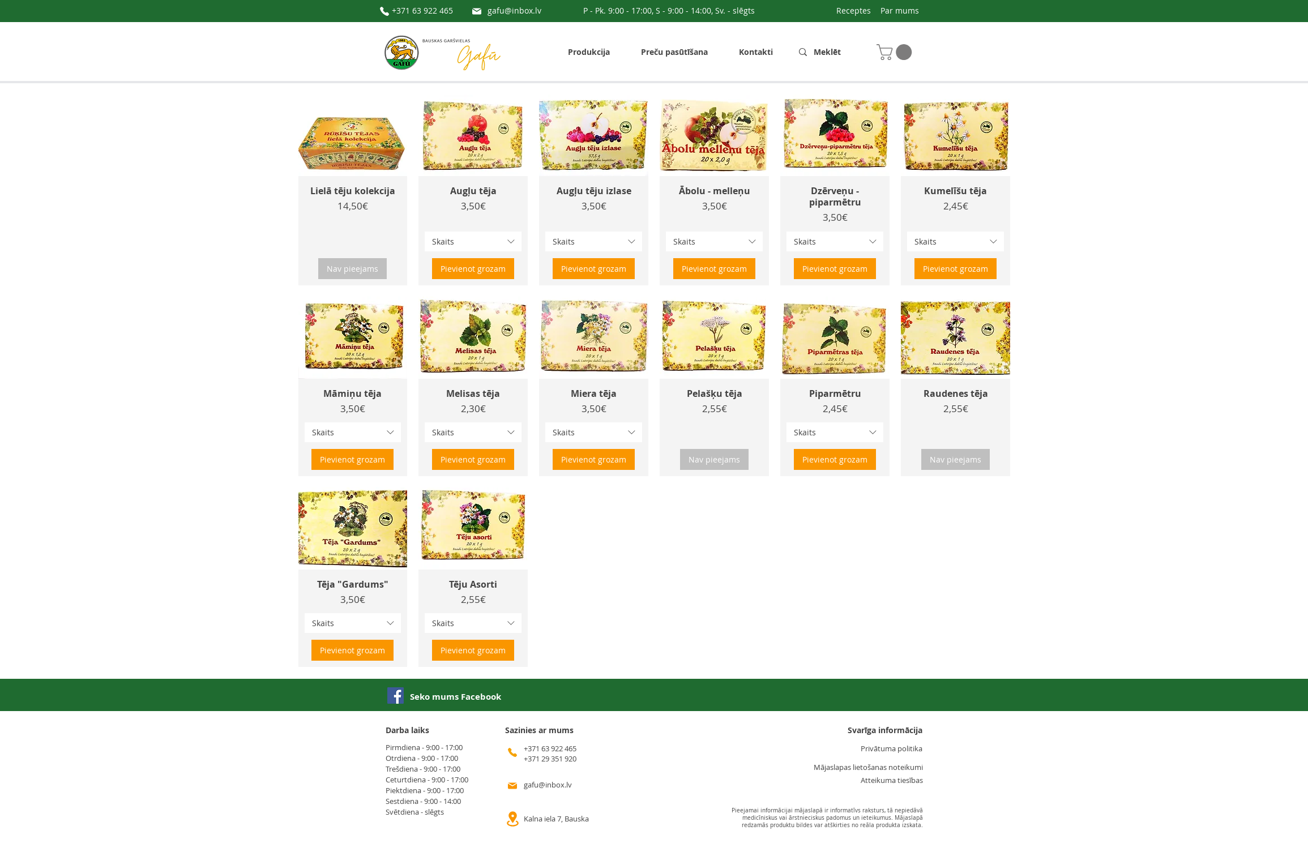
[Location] (512, 819)
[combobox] (473, 241)
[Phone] (384, 11)
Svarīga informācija (885, 730)
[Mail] (476, 11)
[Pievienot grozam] (473, 268)
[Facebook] (395, 695)
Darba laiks (407, 730)
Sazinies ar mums (539, 730)
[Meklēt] (832, 52)
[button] (896, 52)
